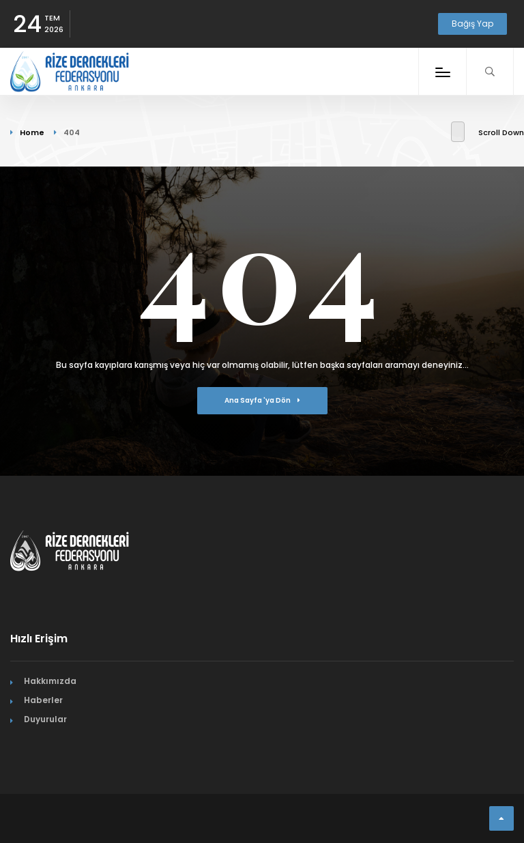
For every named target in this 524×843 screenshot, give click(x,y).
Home (32, 132)
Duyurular (45, 719)
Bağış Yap (472, 23)
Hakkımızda (50, 681)
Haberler (43, 700)
